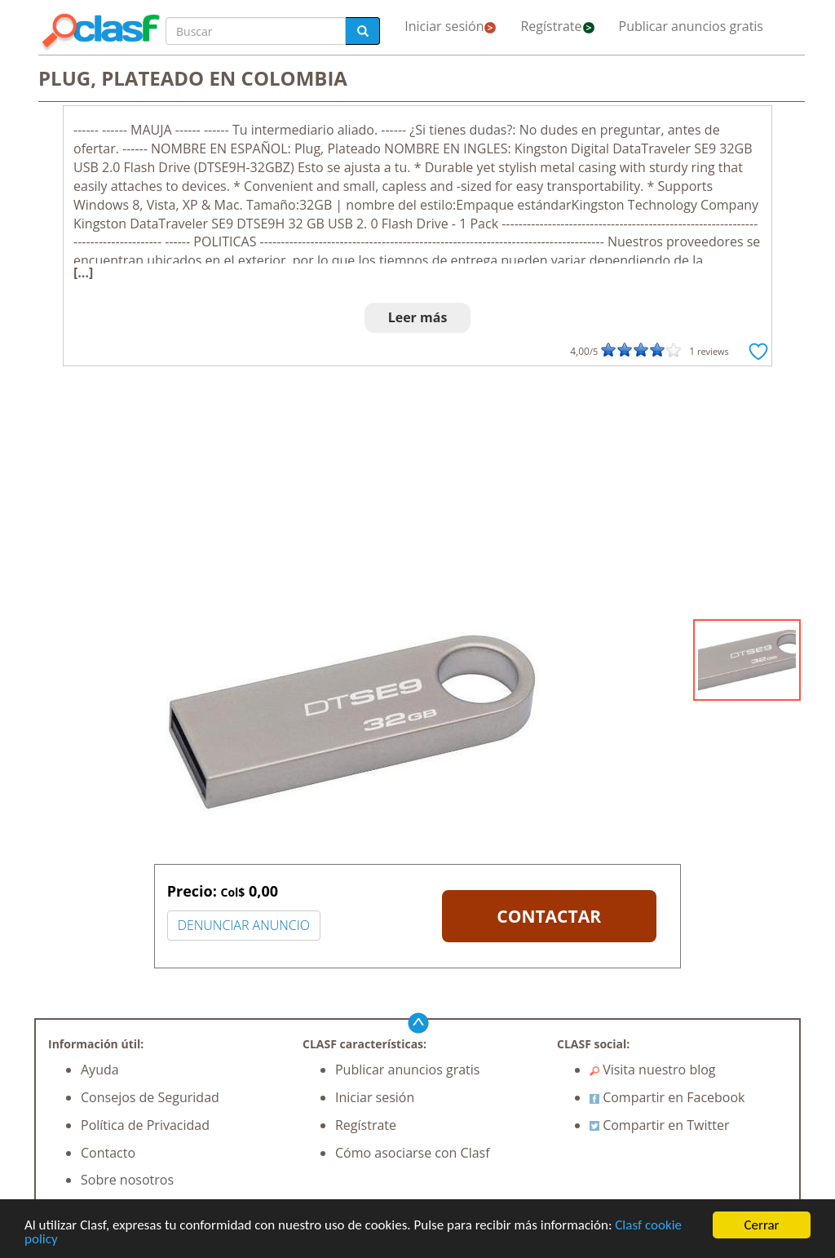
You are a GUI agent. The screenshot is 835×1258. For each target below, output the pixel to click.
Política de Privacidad (145, 1125)
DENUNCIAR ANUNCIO (244, 925)
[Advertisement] (417, 497)
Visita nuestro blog (653, 1070)
